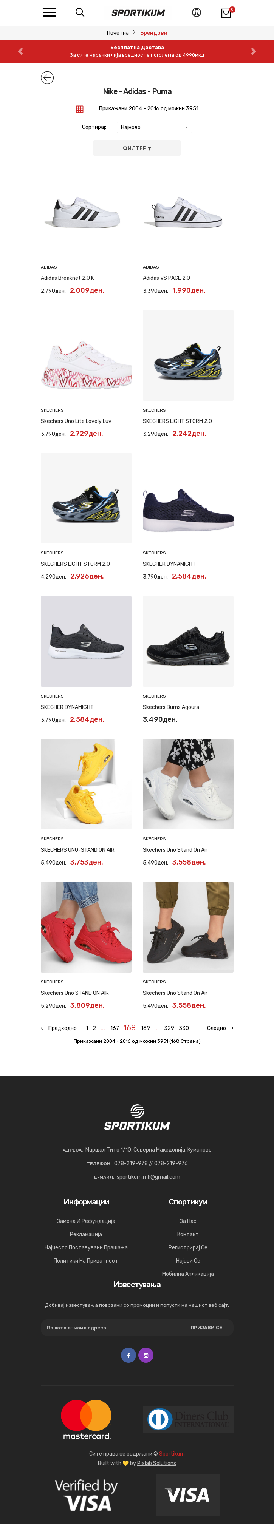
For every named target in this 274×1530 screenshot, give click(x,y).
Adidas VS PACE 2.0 (166, 278)
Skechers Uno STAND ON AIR (75, 993)
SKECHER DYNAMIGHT (169, 564)
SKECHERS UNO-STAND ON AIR (78, 850)
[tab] (80, 109)
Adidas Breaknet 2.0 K (67, 278)
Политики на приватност (86, 1267)
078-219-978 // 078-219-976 (151, 1170)
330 (186, 1028)
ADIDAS (49, 267)
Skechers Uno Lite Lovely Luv (76, 421)
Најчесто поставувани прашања (86, 1254)
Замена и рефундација (86, 1227)
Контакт (188, 1241)
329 (170, 1028)
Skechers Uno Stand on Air (175, 993)
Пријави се (206, 1334)
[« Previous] (59, 1031)
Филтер (137, 148)
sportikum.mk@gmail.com (148, 1183)
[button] (20, 51)
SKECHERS (52, 410)
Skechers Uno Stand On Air (175, 850)
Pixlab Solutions (156, 1470)
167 (114, 1028)
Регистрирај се (188, 1254)
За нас (188, 1227)
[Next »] (215, 1028)
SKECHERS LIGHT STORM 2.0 (177, 421)
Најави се (188, 1267)
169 (145, 1028)
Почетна (118, 33)
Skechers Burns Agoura (171, 707)
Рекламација (86, 1241)
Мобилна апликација (188, 1280)
